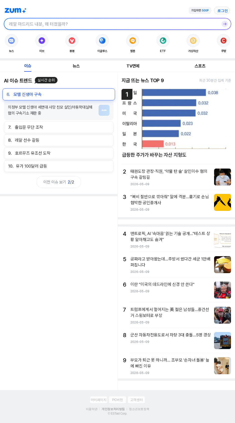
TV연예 (132, 65)
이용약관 (91, 409)
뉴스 (76, 65)
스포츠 (200, 65)
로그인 (222, 11)
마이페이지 (99, 400)
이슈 (27, 65)
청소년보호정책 (139, 409)
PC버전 (117, 400)
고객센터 (136, 400)
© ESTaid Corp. (117, 413)
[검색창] (111, 24)
